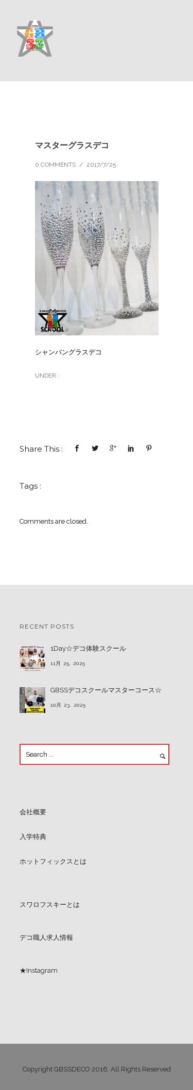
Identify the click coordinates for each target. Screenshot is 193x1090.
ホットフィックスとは (53, 861)
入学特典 (33, 837)
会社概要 (33, 812)
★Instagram (39, 970)
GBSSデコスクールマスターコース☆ (106, 690)
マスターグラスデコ (72, 145)
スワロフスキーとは (50, 904)
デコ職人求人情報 (46, 937)
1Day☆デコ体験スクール (88, 648)
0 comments (55, 164)
